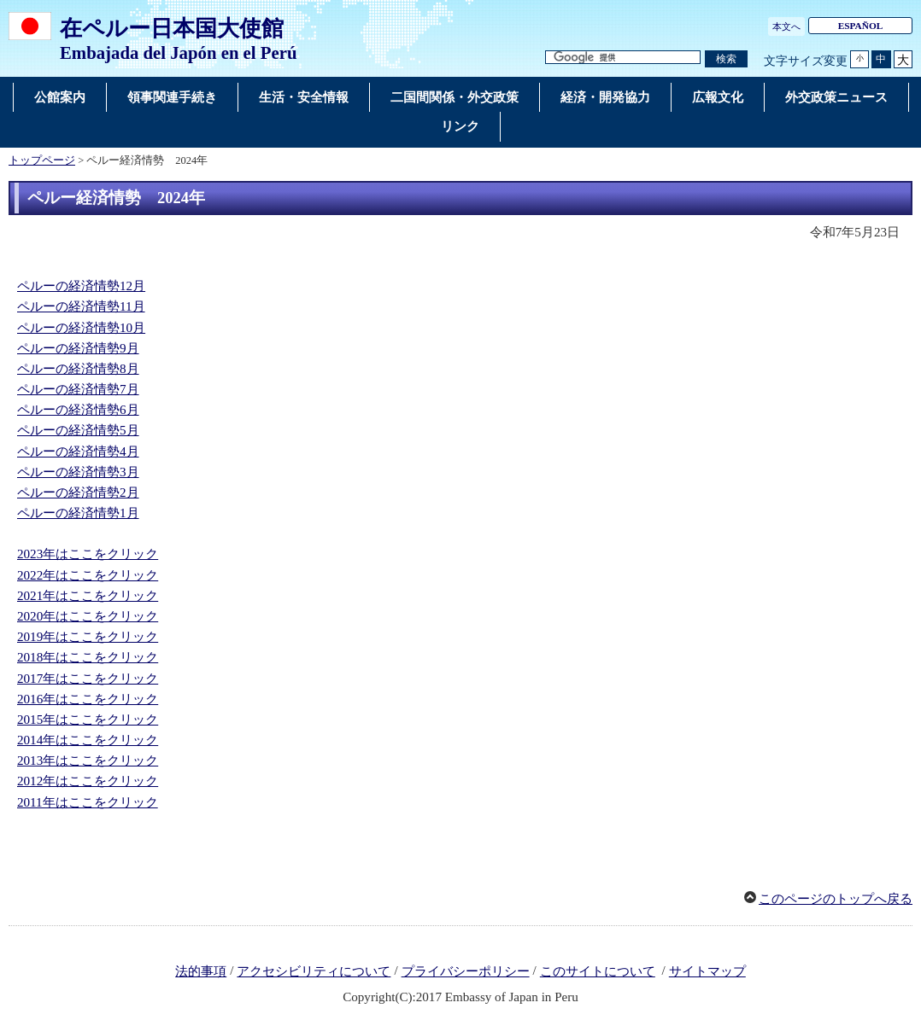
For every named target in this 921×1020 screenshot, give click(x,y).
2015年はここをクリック (87, 719)
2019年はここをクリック (87, 637)
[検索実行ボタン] (726, 59)
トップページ (42, 160)
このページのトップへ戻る (835, 899)
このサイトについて (597, 971)
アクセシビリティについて (313, 971)
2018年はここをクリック (87, 657)
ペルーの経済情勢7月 (78, 389)
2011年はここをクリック (87, 802)
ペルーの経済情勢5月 (78, 430)
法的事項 (200, 971)
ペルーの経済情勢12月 (81, 286)
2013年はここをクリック (87, 760)
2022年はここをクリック (87, 575)
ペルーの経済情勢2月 (78, 492)
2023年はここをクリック (87, 554)
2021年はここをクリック (87, 596)
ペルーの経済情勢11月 (81, 306)
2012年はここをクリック (87, 781)
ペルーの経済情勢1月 (78, 513)
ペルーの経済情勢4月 (78, 451)
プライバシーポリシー (466, 971)
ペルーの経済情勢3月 (78, 472)
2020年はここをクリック (87, 616)
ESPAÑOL (860, 25)
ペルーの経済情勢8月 (78, 369)
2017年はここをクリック (87, 678)
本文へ (786, 26)
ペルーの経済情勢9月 (78, 348)
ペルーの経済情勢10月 (81, 328)
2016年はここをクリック (87, 699)
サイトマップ (707, 971)
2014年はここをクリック (87, 740)
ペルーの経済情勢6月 (78, 410)
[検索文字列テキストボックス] (623, 57)
